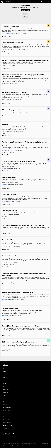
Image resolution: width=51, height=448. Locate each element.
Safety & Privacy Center (10, 443)
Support (5, 402)
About (4, 371)
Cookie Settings (24, 443)
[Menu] (49, 2)
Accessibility (35, 443)
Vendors (5, 395)
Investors (5, 392)
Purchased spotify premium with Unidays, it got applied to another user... (24, 143)
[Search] (42, 2)
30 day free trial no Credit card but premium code (18, 161)
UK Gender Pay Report (20, 445)
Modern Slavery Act (6, 445)
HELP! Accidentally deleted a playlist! (14, 92)
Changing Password (9, 195)
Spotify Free (6, 428)
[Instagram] (5, 433)
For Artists (5, 384)
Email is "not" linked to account (12, 43)
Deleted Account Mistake (10, 308)
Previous (18, 20)
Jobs (4, 374)
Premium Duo (6, 420)
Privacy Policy (17, 443)
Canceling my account (9, 211)
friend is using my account (11, 110)
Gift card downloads (9, 177)
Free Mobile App (7, 407)
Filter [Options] (25, 17)
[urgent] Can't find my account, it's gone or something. (20, 326)
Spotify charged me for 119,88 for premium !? (17, 292)
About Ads (30, 443)
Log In (45, 1)
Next (34, 20)
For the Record (6, 377)
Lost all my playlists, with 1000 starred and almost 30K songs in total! (25, 60)
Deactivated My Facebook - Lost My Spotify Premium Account (23, 225)
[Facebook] (13, 433)
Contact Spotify (7, 410)
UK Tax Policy (13, 445)
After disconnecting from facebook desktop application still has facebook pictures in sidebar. (23, 75)
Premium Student (7, 425)
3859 (25, 20)
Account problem (8, 240)
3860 (30, 20)
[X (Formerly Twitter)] (9, 433)
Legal (4, 443)
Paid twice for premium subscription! (14, 256)
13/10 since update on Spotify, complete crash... (18, 342)
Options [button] (25, 13)
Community (6, 2)
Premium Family (7, 422)
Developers (6, 386)
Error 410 (5, 124)
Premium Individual (7, 417)
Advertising (6, 389)
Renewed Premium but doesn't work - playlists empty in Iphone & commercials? (24, 274)
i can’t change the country (10, 27)
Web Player (6, 404)
